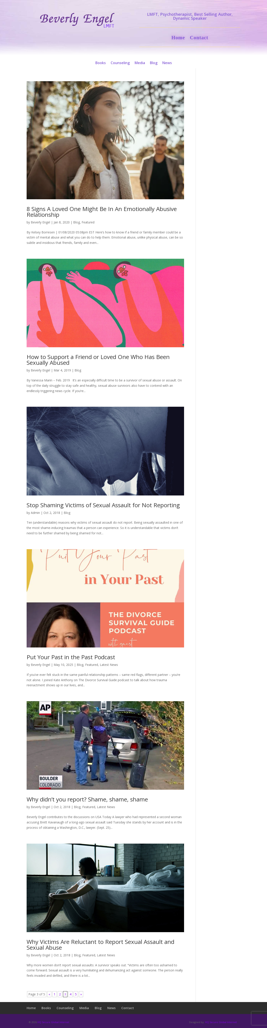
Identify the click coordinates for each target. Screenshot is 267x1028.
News (167, 63)
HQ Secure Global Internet (53, 1022)
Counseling (120, 63)
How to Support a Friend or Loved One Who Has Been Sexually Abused (98, 360)
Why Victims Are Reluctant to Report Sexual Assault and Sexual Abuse (100, 944)
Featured (88, 222)
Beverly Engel (40, 222)
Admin (35, 513)
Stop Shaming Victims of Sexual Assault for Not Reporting (103, 505)
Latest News (109, 665)
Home (178, 38)
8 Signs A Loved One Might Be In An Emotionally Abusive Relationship (102, 212)
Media (140, 63)
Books (100, 63)
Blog (153, 63)
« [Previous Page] (49, 994)
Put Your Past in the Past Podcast (71, 657)
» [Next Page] (81, 994)
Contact (199, 38)
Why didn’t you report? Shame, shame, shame (87, 799)
